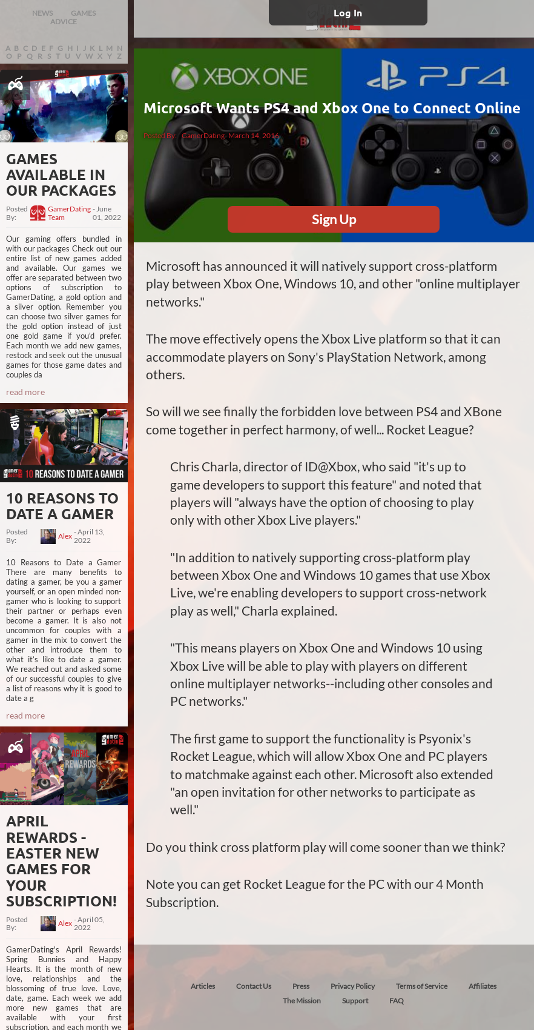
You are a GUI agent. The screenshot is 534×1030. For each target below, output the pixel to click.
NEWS (42, 13)
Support (355, 1000)
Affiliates (482, 986)
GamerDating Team (69, 213)
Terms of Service (421, 986)
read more (25, 392)
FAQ (396, 1000)
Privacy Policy (353, 986)
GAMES (83, 13)
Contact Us (253, 986)
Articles (203, 986)
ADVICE (63, 21)
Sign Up (334, 219)
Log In (348, 12)
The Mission (302, 1000)
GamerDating (203, 135)
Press (300, 986)
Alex (65, 536)
